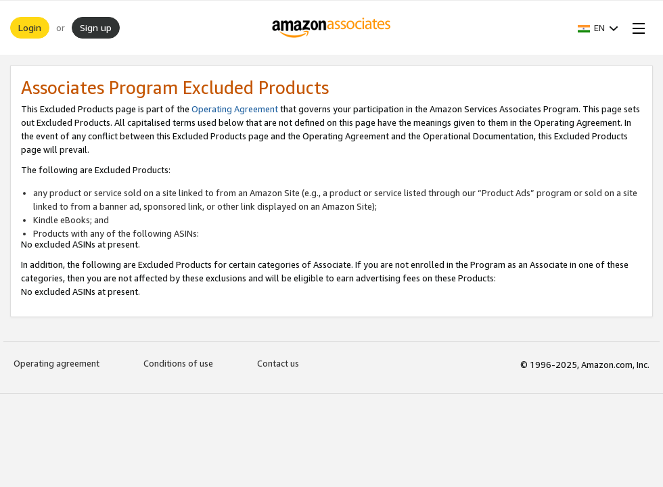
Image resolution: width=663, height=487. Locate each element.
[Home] (332, 28)
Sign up (96, 27)
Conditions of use (178, 363)
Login (29, 27)
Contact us (278, 363)
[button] (598, 28)
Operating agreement (56, 363)
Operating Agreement (234, 108)
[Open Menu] (636, 28)
